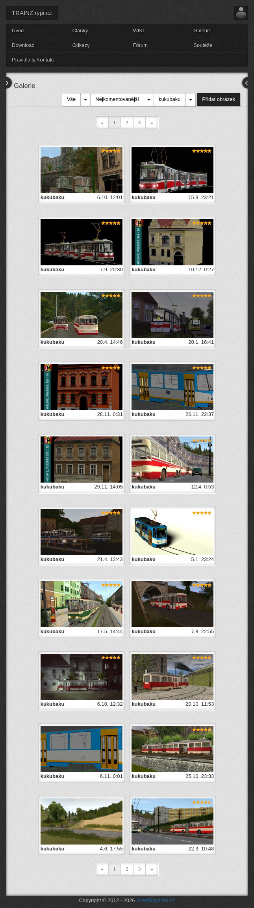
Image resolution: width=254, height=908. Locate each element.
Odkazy (81, 45)
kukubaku (170, 99)
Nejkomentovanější (117, 99)
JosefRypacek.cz (155, 900)
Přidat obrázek (218, 99)
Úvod (18, 31)
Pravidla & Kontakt (33, 60)
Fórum (140, 45)
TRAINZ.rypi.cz (32, 12)
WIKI (138, 31)
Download (23, 45)
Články (80, 31)
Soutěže (202, 45)
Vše (71, 99)
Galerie (201, 31)
